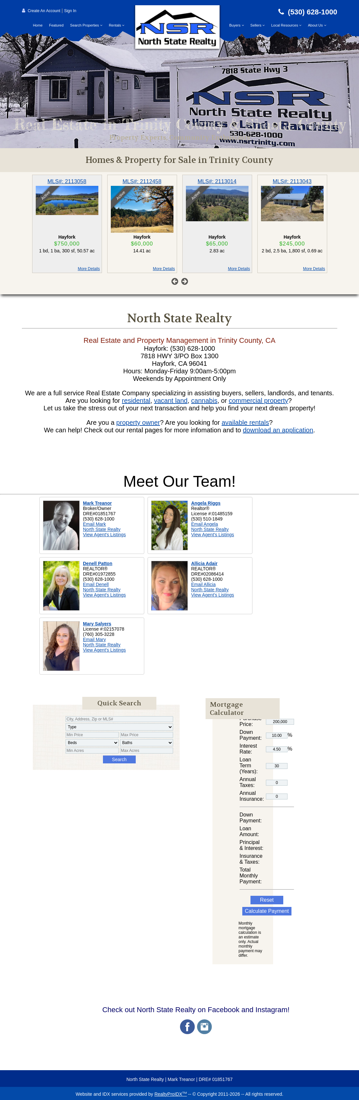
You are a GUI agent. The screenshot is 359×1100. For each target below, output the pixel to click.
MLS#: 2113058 (67, 181)
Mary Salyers (97, 623)
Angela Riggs (205, 503)
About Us (317, 25)
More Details (89, 268)
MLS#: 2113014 (217, 181)
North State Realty (101, 529)
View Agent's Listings (104, 534)
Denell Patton (97, 563)
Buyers (236, 25)
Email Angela (204, 524)
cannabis (204, 400)
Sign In (70, 11)
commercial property (258, 400)
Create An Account (44, 11)
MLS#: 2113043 (292, 181)
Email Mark (94, 524)
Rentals (116, 25)
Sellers (257, 25)
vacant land (171, 400)
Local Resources (286, 25)
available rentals (245, 422)
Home (37, 25)
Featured (56, 25)
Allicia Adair (204, 563)
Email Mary (94, 639)
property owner (138, 422)
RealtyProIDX (170, 1094)
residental (136, 400)
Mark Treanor (97, 503)
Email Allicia (203, 584)
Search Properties (86, 25)
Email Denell (96, 584)
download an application (278, 430)
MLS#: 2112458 (142, 181)
